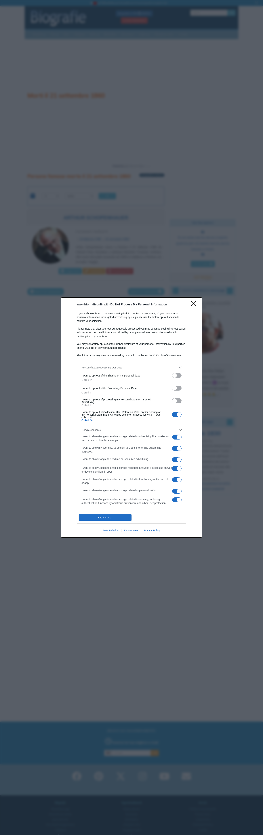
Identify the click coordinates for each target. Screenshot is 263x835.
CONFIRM (105, 517)
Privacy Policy (152, 530)
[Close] (194, 304)
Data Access (131, 530)
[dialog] (131, 417)
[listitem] (131, 367)
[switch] (177, 375)
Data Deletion (111, 530)
